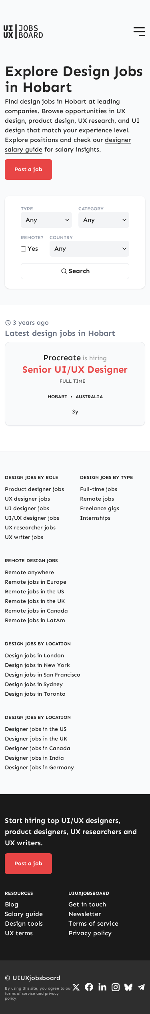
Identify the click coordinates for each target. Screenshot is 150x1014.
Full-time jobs (98, 489)
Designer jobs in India (34, 758)
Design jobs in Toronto (35, 694)
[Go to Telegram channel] (141, 987)
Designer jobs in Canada (37, 748)
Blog (11, 904)
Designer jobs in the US (35, 729)
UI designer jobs (27, 508)
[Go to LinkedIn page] (102, 987)
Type (27, 209)
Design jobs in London (34, 655)
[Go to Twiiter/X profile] (76, 987)
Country (61, 237)
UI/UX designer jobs (32, 518)
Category (91, 209)
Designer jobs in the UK (36, 738)
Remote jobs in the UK (35, 601)
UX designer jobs (27, 498)
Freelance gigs (99, 508)
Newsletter (84, 914)
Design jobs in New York (37, 665)
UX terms (19, 933)
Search (75, 271)
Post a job (28, 169)
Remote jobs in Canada (36, 610)
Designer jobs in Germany (39, 767)
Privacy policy (90, 933)
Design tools (24, 923)
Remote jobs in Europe (35, 582)
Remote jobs (97, 498)
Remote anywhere (29, 572)
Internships (95, 518)
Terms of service (93, 923)
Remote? (32, 237)
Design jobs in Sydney (34, 684)
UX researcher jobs (30, 527)
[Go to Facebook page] (89, 987)
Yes (29, 248)
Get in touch (87, 904)
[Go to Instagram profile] (116, 987)
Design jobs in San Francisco (42, 674)
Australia (89, 396)
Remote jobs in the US (34, 591)
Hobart (57, 396)
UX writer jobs (24, 537)
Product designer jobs (34, 489)
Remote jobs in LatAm (35, 620)
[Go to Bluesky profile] (128, 987)
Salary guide (24, 914)
